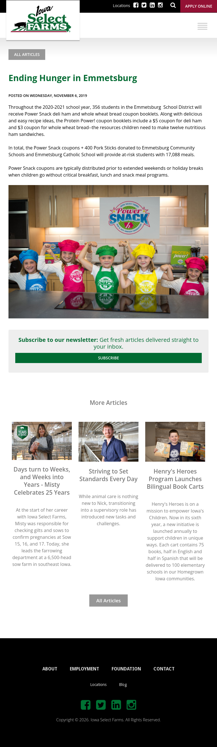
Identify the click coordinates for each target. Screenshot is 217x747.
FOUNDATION (126, 669)
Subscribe (108, 358)
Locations (121, 5)
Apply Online (198, 6)
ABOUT (49, 669)
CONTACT (164, 669)
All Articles (27, 54)
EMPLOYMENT (84, 669)
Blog (123, 684)
